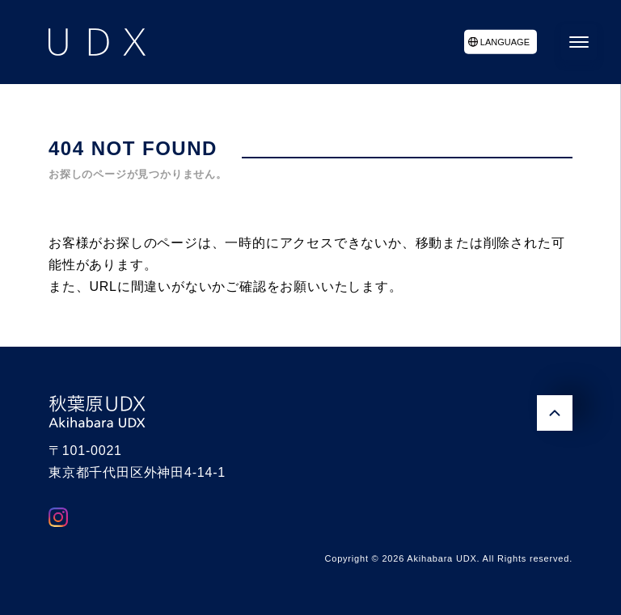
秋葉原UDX (97, 411)
